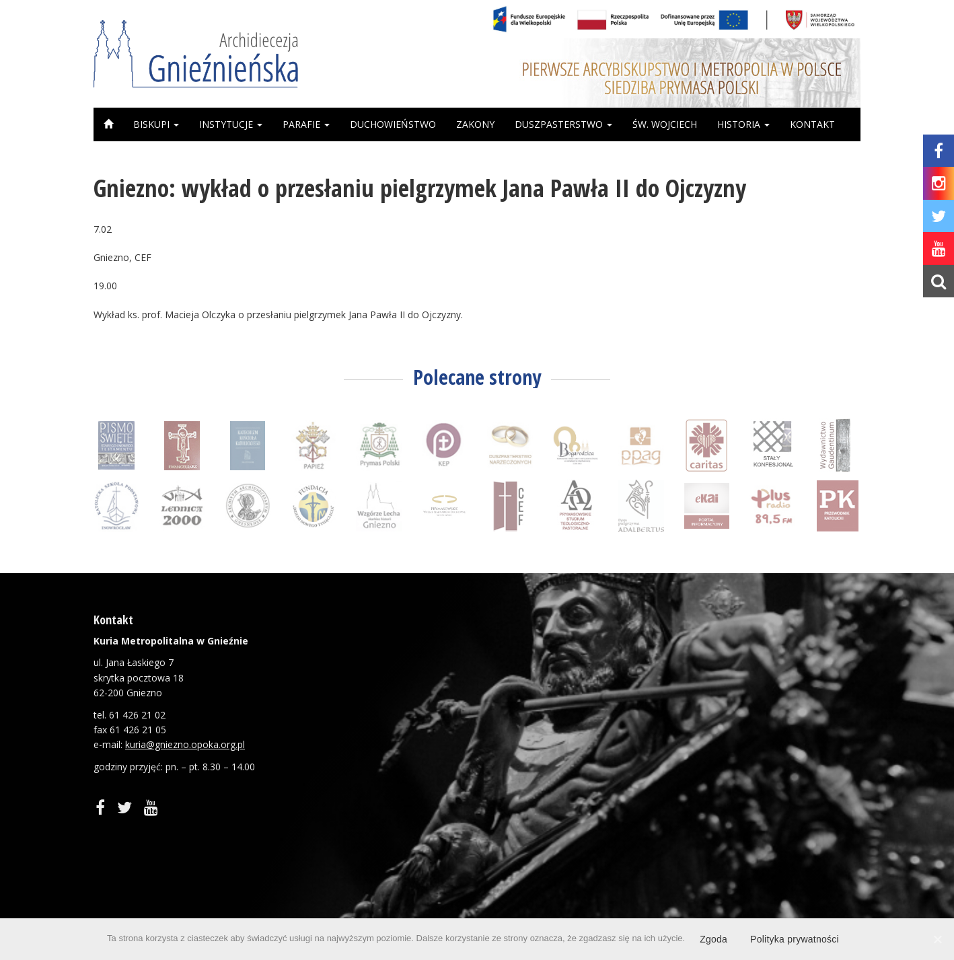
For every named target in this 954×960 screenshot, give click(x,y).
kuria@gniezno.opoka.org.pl (185, 744)
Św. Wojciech (664, 124)
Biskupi (156, 124)
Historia (743, 124)
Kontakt (812, 124)
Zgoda (713, 939)
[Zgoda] (937, 939)
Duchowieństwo (393, 124)
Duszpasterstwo (563, 124)
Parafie (306, 124)
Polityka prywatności (794, 939)
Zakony (475, 124)
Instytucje (230, 124)
